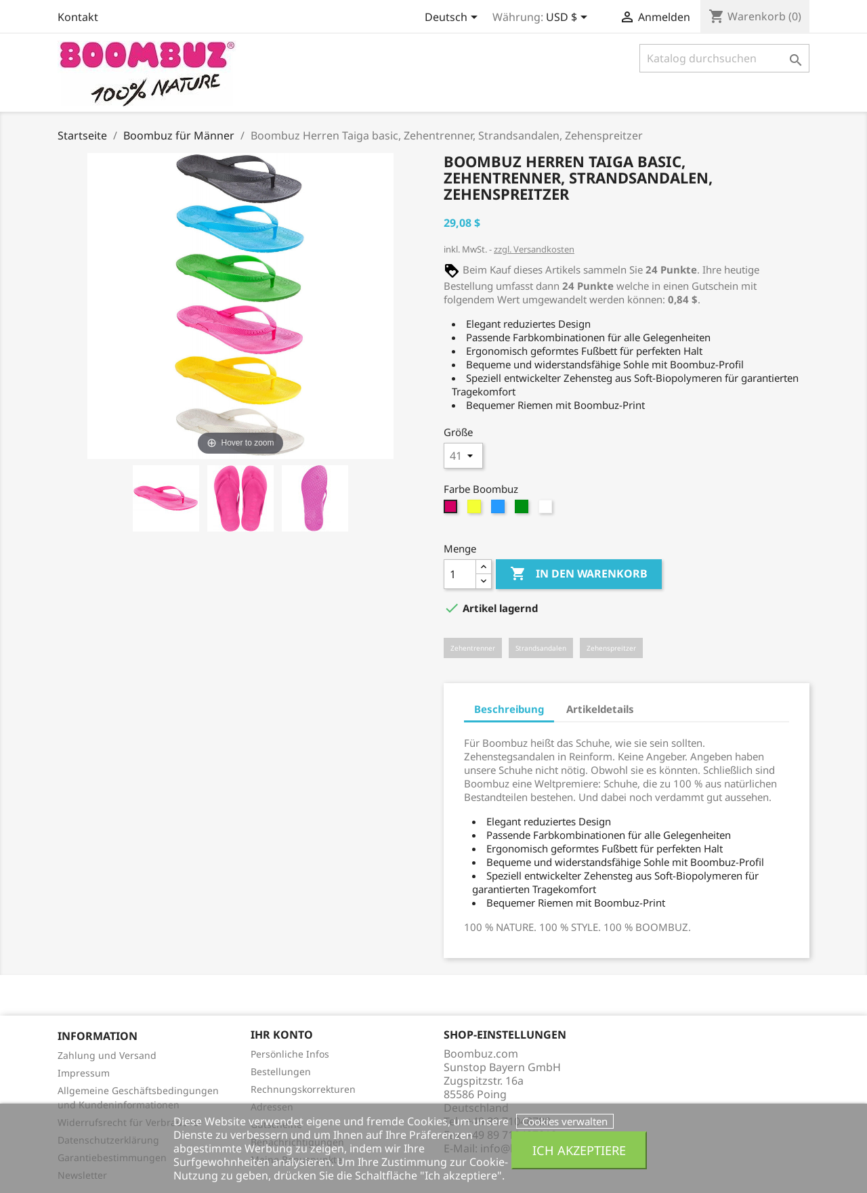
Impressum (84, 1072)
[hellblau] (499, 510)
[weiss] (546, 510)
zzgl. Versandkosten (534, 249)
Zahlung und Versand (107, 1055)
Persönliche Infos (290, 1053)
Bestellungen (281, 1071)
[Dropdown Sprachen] (453, 18)
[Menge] (460, 574)
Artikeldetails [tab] (600, 709)
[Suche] (724, 58)
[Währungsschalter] (569, 18)
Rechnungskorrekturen (303, 1089)
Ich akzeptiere (579, 1150)
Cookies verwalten (565, 1121)
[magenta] (452, 510)
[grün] (523, 510)
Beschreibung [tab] (509, 709)
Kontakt (78, 16)
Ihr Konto (282, 1034)
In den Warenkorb (579, 574)
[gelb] (475, 510)
